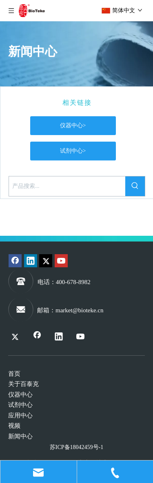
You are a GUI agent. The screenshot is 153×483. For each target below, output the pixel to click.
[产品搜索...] (67, 186)
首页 (14, 373)
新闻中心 (20, 436)
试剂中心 (20, 405)
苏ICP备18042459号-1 (76, 447)
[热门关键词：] (135, 186)
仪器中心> (73, 125)
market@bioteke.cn (79, 310)
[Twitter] (45, 260)
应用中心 (20, 415)
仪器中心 (20, 394)
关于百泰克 (23, 384)
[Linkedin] (30, 260)
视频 (14, 425)
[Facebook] (15, 260)
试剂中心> (73, 151)
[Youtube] (61, 260)
